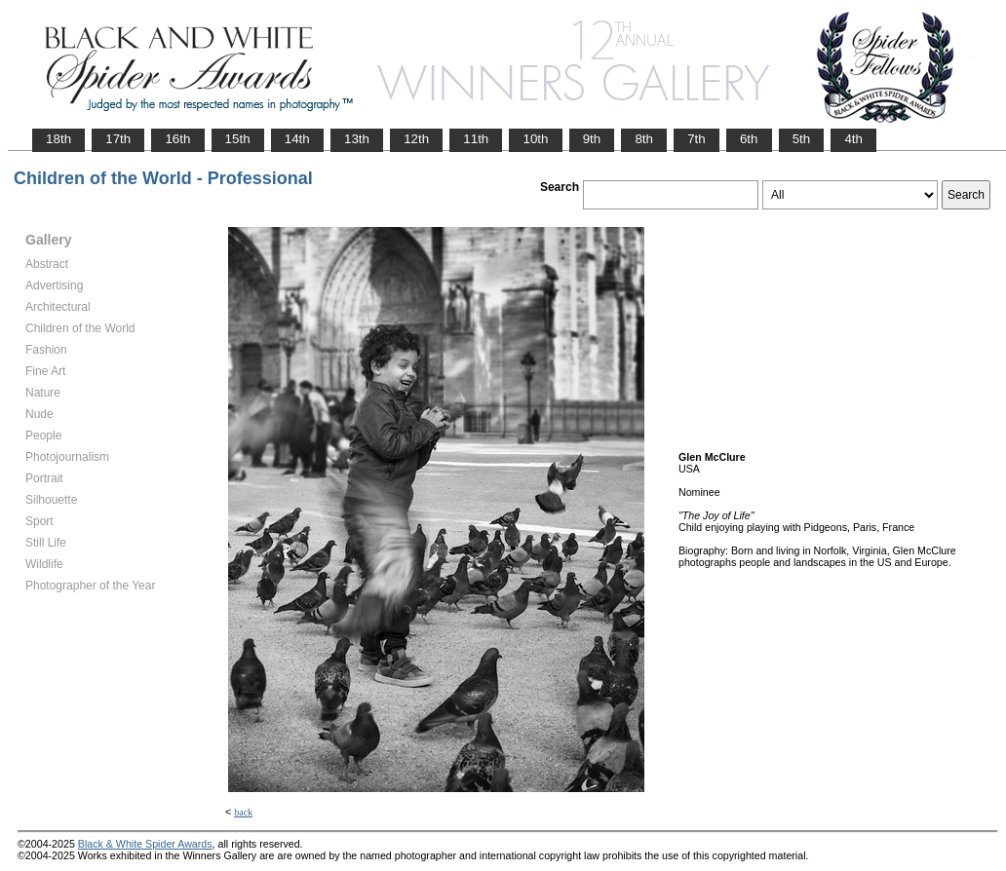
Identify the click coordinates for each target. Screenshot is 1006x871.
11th (475, 139)
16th (177, 139)
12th (416, 139)
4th (853, 139)
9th (592, 139)
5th (802, 139)
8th (644, 139)
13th (356, 139)
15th (237, 139)
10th (535, 139)
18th (58, 139)
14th (297, 139)
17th (118, 139)
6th (749, 139)
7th (696, 139)
